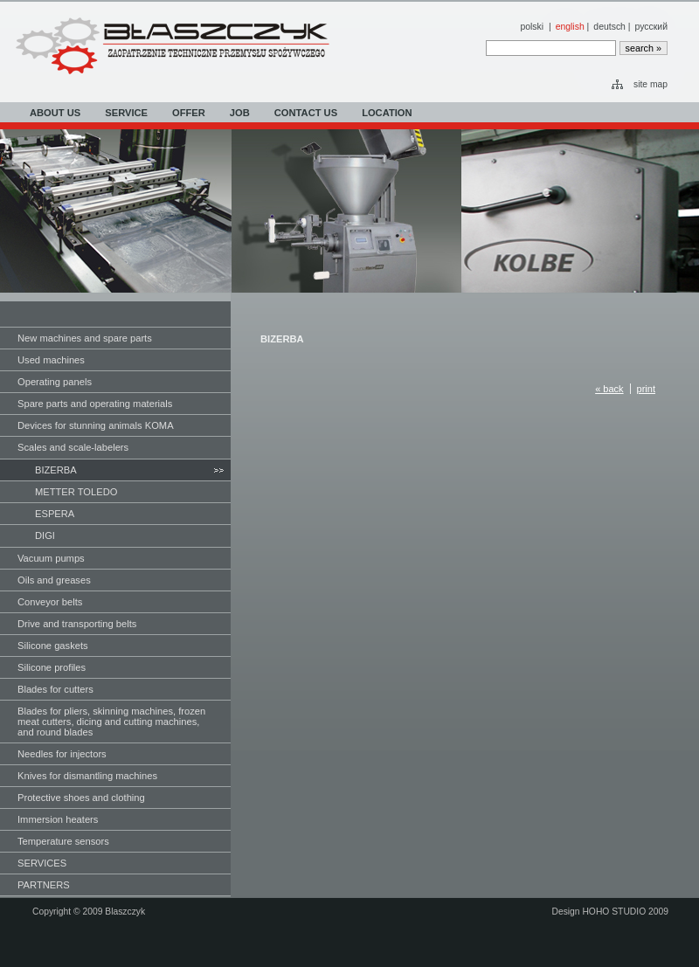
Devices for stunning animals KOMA (95, 425)
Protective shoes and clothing (81, 797)
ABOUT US (55, 112)
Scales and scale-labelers (72, 447)
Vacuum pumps (51, 558)
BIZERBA (56, 470)
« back (609, 388)
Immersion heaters (57, 819)
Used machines (51, 360)
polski (531, 26)
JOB (240, 112)
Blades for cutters (55, 689)
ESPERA (54, 513)
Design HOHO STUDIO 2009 (609, 911)
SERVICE (126, 112)
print (646, 388)
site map (650, 84)
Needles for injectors (62, 754)
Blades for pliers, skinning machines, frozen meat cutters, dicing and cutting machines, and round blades (111, 721)
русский (651, 26)
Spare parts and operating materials (94, 403)
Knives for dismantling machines (87, 775)
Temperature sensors (63, 841)
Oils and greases (54, 580)
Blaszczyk (125, 911)
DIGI (45, 535)
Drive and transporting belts (76, 623)
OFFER (188, 112)
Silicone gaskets (52, 645)
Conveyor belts (49, 602)
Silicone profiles (51, 667)
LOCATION (387, 112)
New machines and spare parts (84, 338)
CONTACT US (305, 112)
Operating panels (54, 381)
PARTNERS (43, 885)
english (570, 26)
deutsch (609, 26)
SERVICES (41, 863)
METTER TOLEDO (76, 492)
